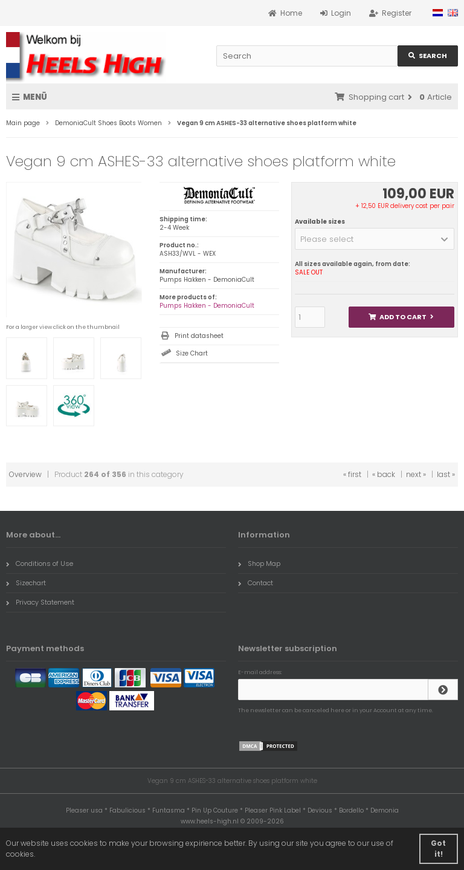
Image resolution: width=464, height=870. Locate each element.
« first (352, 474)
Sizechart (26, 583)
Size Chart (192, 353)
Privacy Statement (40, 602)
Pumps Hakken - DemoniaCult (207, 305)
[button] (374, 239)
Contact (255, 583)
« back (383, 474)
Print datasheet (199, 335)
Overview (25, 474)
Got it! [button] (438, 848)
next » (416, 474)
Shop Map (259, 563)
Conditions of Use (39, 563)
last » (446, 474)
